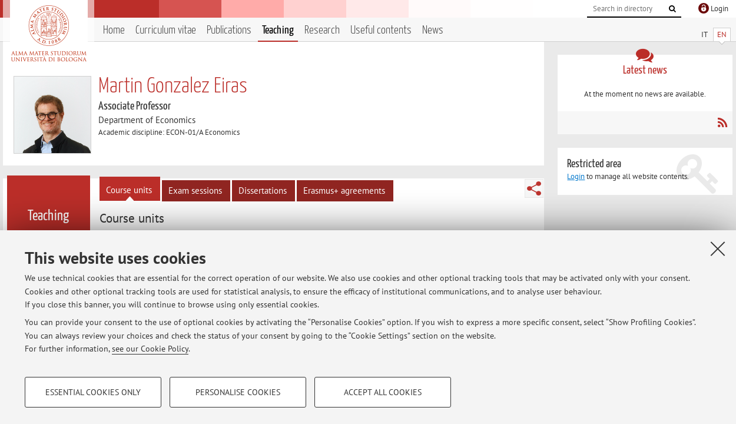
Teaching (278, 30)
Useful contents (381, 30)
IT (704, 34)
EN (722, 34)
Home (114, 30)
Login (576, 176)
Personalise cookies (237, 392)
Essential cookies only (93, 392)
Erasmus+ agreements (344, 190)
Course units (129, 190)
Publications (229, 30)
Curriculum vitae (165, 30)
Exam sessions (195, 190)
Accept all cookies (383, 392)
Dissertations (262, 190)
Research (322, 30)
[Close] (717, 248)
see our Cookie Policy (150, 348)
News (432, 30)
